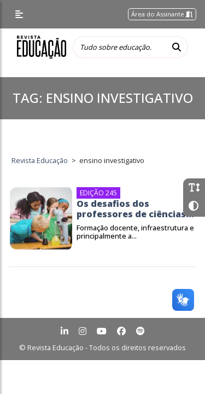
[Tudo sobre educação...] (119, 47)
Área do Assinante (162, 14)
